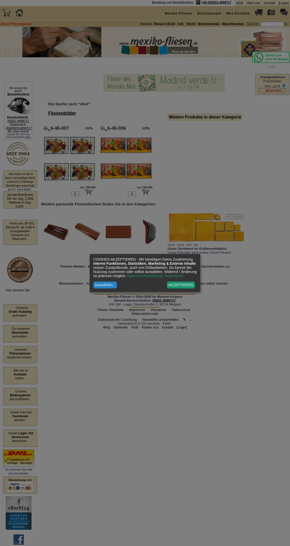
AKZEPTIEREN (180, 285)
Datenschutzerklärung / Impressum (155, 276)
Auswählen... (105, 285)
